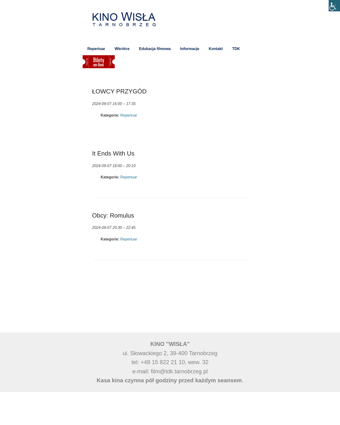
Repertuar (96, 49)
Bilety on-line (99, 61)
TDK (236, 49)
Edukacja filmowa (155, 49)
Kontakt (216, 49)
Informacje (189, 49)
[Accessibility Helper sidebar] (334, 5)
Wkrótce (122, 49)
